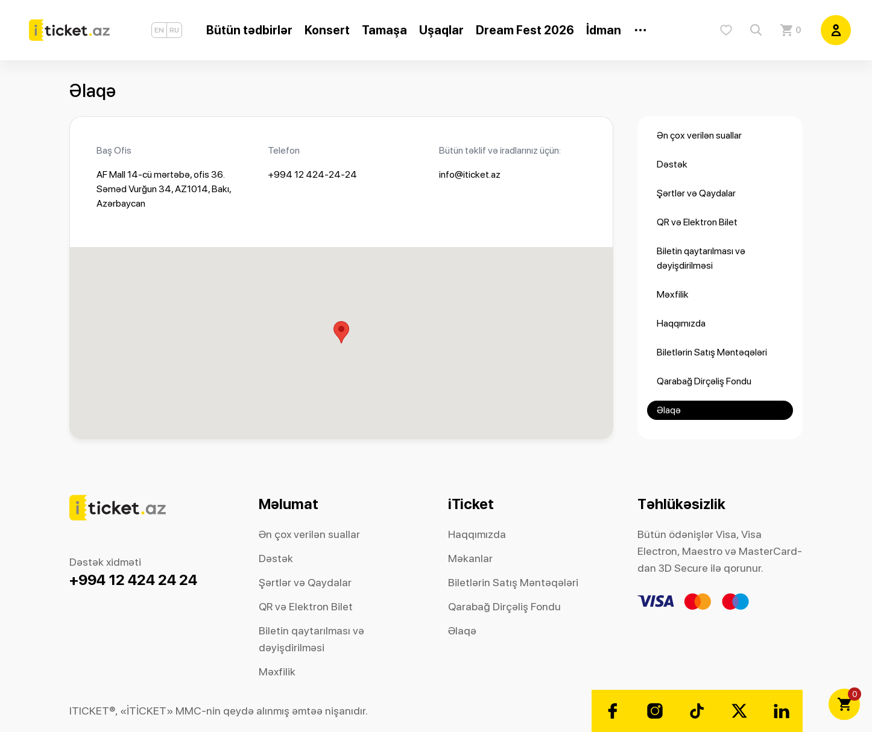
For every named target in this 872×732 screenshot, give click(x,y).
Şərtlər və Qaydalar (696, 193)
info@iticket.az (470, 174)
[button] (341, 332)
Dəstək (672, 164)
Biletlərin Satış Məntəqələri (712, 352)
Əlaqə (669, 410)
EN (159, 30)
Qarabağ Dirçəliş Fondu (704, 381)
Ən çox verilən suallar (699, 135)
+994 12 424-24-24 (312, 174)
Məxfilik (673, 294)
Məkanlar (470, 558)
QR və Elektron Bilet (697, 222)
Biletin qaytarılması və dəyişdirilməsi (701, 258)
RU (174, 30)
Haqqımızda (681, 323)
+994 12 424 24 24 (133, 580)
